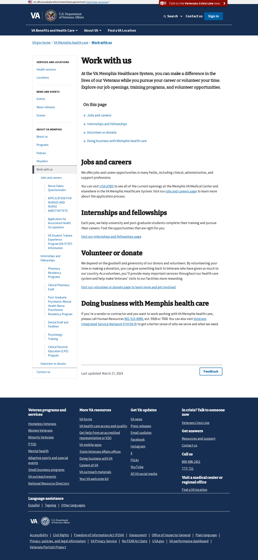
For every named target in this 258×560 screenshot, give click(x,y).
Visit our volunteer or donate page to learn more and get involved (128, 287)
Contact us (194, 16)
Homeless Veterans (42, 424)
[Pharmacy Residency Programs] (54, 273)
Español (34, 505)
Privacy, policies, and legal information (58, 541)
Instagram (138, 446)
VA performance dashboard (189, 541)
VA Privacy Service (104, 541)
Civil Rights (61, 535)
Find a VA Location (122, 30)
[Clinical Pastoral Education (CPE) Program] (54, 351)
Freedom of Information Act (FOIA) (99, 535)
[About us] (54, 137)
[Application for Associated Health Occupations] (54, 223)
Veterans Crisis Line (195, 423)
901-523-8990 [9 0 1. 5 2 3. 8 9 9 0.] (133, 319)
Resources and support (198, 438)
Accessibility (39, 535)
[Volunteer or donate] (54, 364)
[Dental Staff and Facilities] (54, 324)
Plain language (206, 535)
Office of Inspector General (171, 535)
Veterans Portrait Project (48, 547)
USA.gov (158, 541)
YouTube (137, 467)
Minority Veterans (41, 437)
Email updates (141, 432)
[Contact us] (54, 372)
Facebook (138, 439)
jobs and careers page (181, 191)
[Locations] (54, 78)
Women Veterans (40, 430)
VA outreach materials (95, 472)
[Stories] (54, 115)
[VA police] (54, 161)
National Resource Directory (48, 483)
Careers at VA (88, 465)
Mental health (38, 451)
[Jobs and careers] (54, 178)
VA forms (85, 419)
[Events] (54, 99)
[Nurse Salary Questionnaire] (54, 188)
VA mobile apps (90, 445)
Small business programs (46, 470)
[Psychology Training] (54, 337)
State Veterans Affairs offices (100, 451)
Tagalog (50, 505)
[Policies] (54, 153)
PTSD (32, 444)
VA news (136, 419)
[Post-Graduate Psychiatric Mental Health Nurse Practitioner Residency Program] (54, 305)
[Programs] (54, 145)
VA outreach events (42, 476)
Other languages (73, 505)
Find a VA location (194, 489)
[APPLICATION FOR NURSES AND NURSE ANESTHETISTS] (54, 204)
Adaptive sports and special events (48, 460)
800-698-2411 (191, 461)
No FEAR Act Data (134, 541)
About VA (91, 30)
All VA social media (144, 474)
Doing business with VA (95, 458)
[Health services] (54, 69)
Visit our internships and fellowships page (111, 236)
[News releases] (54, 107)
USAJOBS (106, 186)
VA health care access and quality (103, 426)
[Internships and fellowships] (54, 258)
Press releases (141, 426)
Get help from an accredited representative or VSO (99, 435)
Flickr (135, 460)
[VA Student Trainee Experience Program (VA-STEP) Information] (54, 242)
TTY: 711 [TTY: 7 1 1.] (188, 468)
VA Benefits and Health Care (52, 30)
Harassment (138, 535)
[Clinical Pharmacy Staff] (54, 287)
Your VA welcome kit (94, 479)
